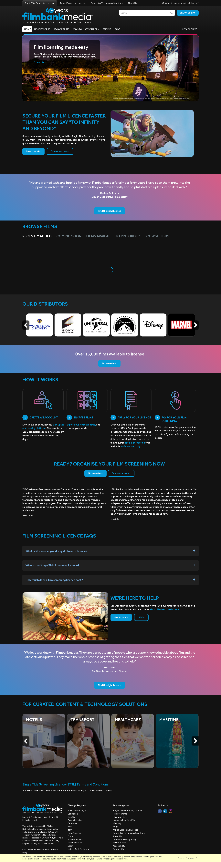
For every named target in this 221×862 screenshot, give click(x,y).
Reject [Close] (193, 858)
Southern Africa (75, 839)
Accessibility (119, 846)
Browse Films (61, 29)
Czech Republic (75, 820)
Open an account (60, 151)
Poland (71, 836)
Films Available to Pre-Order (113, 236)
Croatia (71, 817)
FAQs (117, 29)
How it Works (42, 29)
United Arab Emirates (78, 849)
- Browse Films (120, 817)
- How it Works (120, 813)
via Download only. (131, 446)
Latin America (74, 833)
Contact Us (118, 849)
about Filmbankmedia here (164, 609)
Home (27, 29)
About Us (132, 3)
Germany (72, 823)
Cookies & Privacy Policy (124, 839)
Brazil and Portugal (77, 810)
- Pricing (117, 823)
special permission (135, 442)
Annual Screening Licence (72, 3)
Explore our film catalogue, (81, 424)
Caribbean (73, 813)
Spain (70, 846)
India (70, 826)
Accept (182, 858)
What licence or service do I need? (180, 3)
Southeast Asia (75, 842)
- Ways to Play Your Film (124, 820)
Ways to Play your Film (86, 29)
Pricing (107, 29)
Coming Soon (68, 236)
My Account (189, 29)
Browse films (187, 12)
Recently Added (37, 236)
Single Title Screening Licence (40, 3)
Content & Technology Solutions (107, 3)
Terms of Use (119, 842)
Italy (70, 829)
